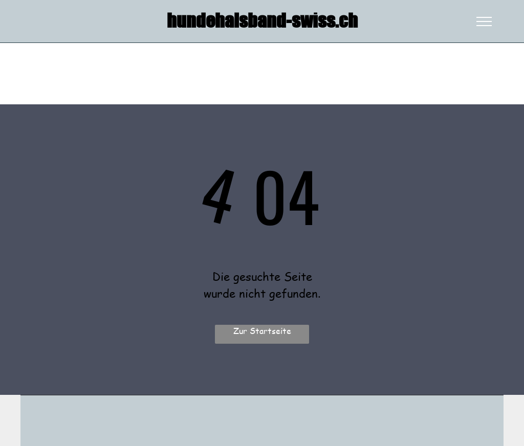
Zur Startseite (262, 331)
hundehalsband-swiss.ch (262, 21)
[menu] (484, 21)
